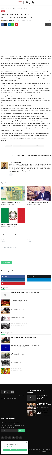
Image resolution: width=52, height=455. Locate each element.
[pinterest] (17, 437)
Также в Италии (31, 153)
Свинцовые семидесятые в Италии (19, 323)
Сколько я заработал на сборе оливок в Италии (39, 155)
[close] (27, 442)
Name (2, 239)
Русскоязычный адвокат (19, 145)
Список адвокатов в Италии (17, 308)
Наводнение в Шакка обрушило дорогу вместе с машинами (25, 292)
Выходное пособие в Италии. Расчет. (11, 202)
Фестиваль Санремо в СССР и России (19, 300)
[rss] (20, 437)
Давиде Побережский (15, 162)
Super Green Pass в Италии (18, 155)
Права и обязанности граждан (9, 224)
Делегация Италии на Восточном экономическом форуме (44, 405)
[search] (50, 2)
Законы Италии (30, 145)
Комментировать (6, 262)
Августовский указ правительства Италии (38, 202)
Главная (2, 8)
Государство (9, 8)
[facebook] (2, 437)
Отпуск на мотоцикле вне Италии (18, 353)
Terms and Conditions (34, 449)
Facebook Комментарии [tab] (22, 234)
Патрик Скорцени (4, 204)
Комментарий (4, 244)
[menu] (1, 2)
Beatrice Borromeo (14, 317)
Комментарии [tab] (7, 234)
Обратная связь (46, 449)
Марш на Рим (14, 360)
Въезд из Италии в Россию (17, 368)
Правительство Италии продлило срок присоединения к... (24, 337)
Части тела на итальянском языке (19, 315)
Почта (28, 239)
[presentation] (11, 257)
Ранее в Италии (20, 153)
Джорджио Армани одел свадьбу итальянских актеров (43, 412)
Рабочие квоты (39, 145)
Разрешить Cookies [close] (15, 449)
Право (14, 8)
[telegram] (13, 437)
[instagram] (9, 437)
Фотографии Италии (44, 451)
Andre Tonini (13, 338)
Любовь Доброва (14, 370)
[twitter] (6, 437)
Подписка (21, 430)
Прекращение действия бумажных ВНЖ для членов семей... (25, 345)
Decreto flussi (8, 145)
